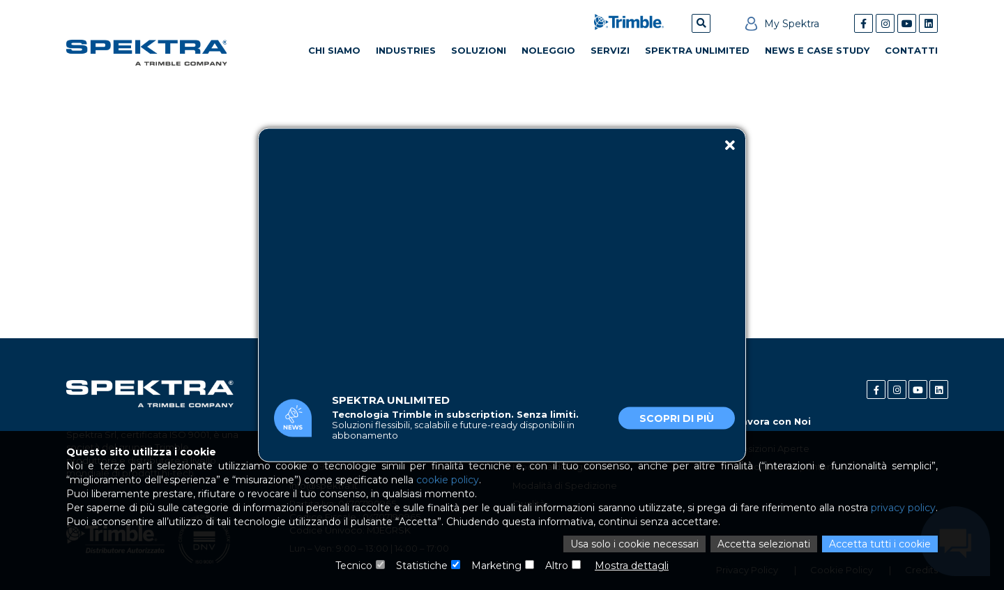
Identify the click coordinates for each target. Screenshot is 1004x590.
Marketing (496, 565)
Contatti (911, 50)
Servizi (610, 50)
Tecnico (353, 565)
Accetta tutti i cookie (880, 544)
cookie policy (447, 480)
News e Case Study (817, 50)
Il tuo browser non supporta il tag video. (502, 252)
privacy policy (903, 507)
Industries (406, 50)
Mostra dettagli (632, 565)
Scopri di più (676, 417)
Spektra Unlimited (697, 50)
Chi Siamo (334, 50)
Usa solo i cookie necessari (634, 544)
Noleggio (548, 50)
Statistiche (422, 565)
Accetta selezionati (763, 544)
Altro (556, 565)
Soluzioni (478, 50)
